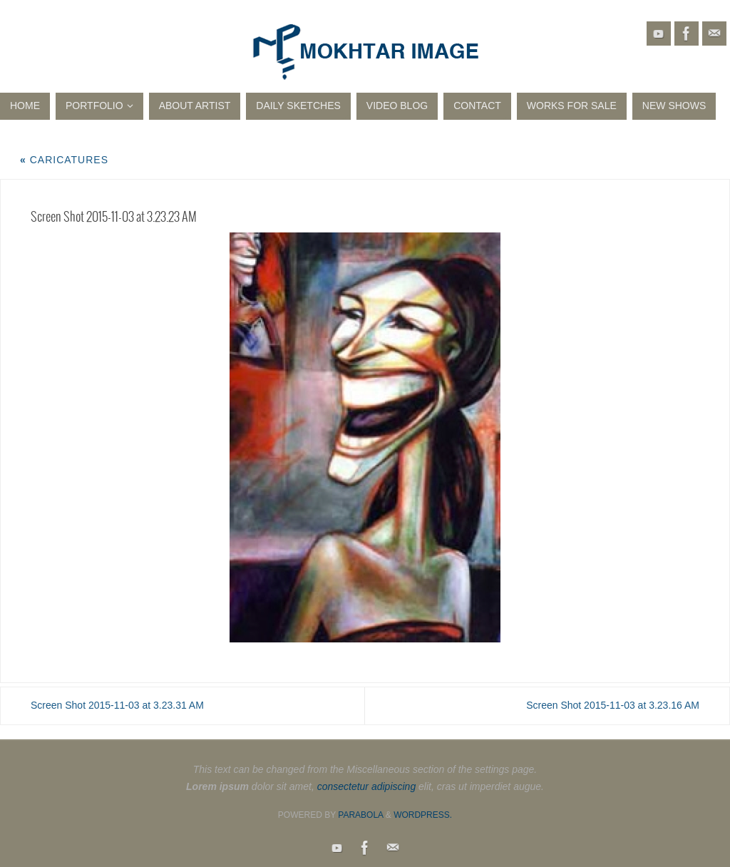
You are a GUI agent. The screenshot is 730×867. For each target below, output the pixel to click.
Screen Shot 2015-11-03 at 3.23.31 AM (117, 705)
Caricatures (64, 159)
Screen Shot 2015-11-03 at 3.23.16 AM (612, 705)
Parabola (360, 815)
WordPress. (423, 815)
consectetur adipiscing (366, 786)
